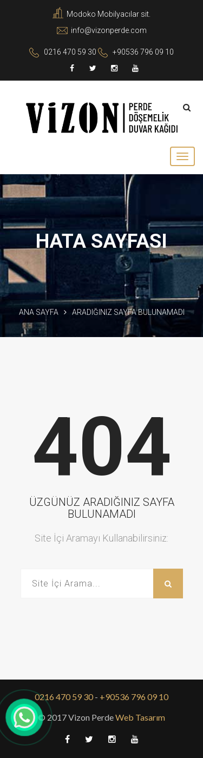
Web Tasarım (139, 717)
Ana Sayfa (38, 312)
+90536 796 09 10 (143, 52)
